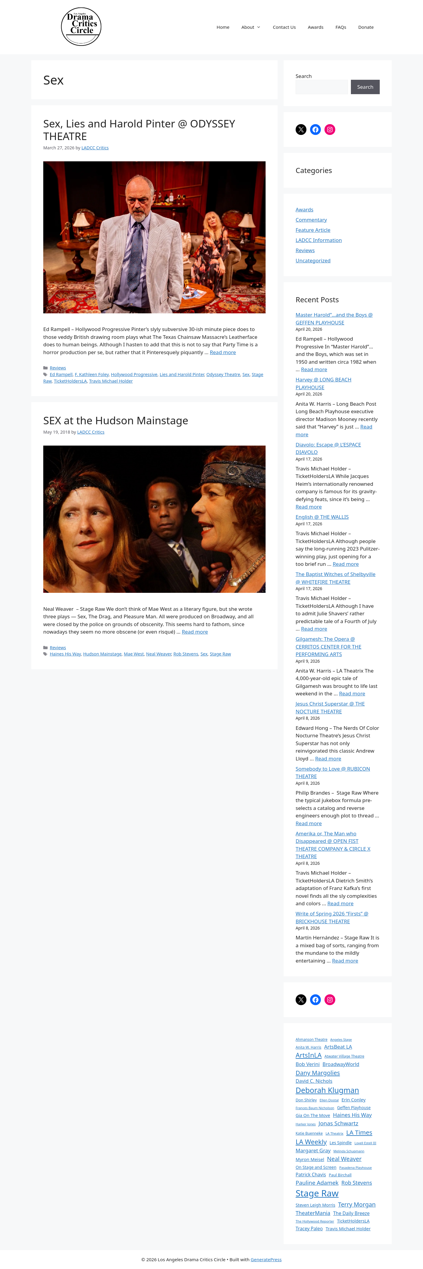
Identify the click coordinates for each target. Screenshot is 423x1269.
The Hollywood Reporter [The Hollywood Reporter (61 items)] (315, 1221)
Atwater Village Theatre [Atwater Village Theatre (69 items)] (344, 1056)
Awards (316, 27)
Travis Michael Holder (111, 381)
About (254, 27)
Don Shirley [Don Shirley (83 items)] (306, 1100)
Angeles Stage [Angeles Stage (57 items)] (341, 1039)
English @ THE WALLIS (322, 516)
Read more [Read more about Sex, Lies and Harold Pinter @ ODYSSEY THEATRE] (223, 352)
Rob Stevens (185, 654)
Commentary (311, 219)
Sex (245, 374)
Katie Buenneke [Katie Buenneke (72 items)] (309, 1133)
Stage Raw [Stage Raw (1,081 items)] (317, 1193)
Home (223, 27)
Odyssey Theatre (223, 374)
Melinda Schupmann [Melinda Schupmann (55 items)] (348, 1151)
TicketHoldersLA (70, 381)
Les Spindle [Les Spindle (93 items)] (341, 1142)
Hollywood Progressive (134, 374)
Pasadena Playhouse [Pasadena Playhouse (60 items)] (355, 1167)
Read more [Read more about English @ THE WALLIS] (346, 563)
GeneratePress (266, 1259)
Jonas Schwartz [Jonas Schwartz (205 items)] (338, 1123)
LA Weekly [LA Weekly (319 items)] (311, 1141)
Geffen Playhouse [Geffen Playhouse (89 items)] (354, 1107)
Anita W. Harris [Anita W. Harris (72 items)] (308, 1047)
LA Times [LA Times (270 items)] (359, 1132)
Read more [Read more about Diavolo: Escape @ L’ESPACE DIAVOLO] (309, 506)
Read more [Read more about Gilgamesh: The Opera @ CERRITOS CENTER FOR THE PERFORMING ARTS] (352, 693)
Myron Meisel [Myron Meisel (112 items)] (310, 1159)
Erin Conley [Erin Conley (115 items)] (354, 1100)
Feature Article (313, 229)
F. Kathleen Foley (92, 374)
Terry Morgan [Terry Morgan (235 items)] (357, 1204)
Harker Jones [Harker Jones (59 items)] (306, 1124)
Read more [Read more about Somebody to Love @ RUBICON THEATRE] (309, 823)
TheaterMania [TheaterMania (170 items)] (313, 1213)
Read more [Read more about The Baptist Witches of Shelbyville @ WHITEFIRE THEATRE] (314, 628)
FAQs (341, 27)
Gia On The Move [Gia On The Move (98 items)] (313, 1115)
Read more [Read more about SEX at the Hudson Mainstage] (195, 631)
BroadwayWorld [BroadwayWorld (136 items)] (341, 1064)
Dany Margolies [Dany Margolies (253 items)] (318, 1072)
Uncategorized (313, 260)
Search (304, 76)
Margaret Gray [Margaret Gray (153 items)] (313, 1150)
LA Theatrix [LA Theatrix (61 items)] (334, 1133)
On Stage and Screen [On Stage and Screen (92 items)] (316, 1167)
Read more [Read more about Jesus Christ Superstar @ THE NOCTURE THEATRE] (328, 758)
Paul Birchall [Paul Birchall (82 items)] (340, 1175)
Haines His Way (65, 654)
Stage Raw (220, 654)
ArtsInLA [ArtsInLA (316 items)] (309, 1055)
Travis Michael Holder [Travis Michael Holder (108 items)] (348, 1229)
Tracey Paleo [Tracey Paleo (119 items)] (309, 1228)
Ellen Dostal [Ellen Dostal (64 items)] (329, 1100)
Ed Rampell (61, 374)
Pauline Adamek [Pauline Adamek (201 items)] (317, 1183)
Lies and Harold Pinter (182, 374)
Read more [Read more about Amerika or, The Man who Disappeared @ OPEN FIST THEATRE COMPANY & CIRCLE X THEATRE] (340, 903)
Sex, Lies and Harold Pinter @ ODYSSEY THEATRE (139, 129)
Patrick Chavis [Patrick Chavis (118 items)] (311, 1174)
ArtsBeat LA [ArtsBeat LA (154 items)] (338, 1046)
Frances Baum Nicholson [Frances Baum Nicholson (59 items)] (315, 1108)
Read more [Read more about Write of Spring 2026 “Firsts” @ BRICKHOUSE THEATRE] (345, 960)
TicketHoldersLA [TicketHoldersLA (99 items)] (353, 1221)
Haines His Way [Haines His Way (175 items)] (352, 1114)
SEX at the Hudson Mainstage (115, 420)
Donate (366, 27)
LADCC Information (319, 240)
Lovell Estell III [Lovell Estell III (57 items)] (365, 1143)
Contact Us (284, 27)
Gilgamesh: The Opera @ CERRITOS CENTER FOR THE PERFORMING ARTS (328, 646)
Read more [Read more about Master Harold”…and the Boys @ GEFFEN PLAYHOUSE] (314, 369)
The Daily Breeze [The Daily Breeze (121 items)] (351, 1213)
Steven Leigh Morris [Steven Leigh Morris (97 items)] (315, 1205)
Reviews (58, 368)
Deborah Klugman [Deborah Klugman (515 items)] (327, 1090)
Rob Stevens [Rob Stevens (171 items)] (356, 1182)
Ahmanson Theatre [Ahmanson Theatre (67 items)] (311, 1039)
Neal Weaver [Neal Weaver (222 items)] (344, 1159)
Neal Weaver (158, 654)
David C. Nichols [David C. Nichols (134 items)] (314, 1081)
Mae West (134, 654)
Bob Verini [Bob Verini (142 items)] (308, 1064)
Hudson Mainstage (102, 654)
